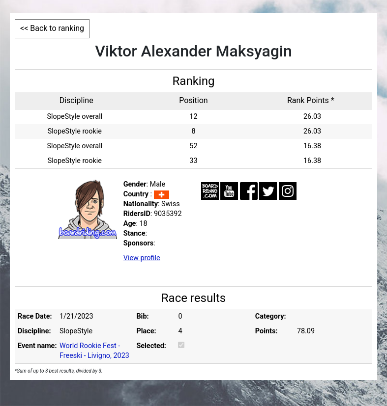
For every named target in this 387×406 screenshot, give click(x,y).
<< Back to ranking (52, 28)
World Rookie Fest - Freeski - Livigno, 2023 (94, 351)
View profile (141, 258)
